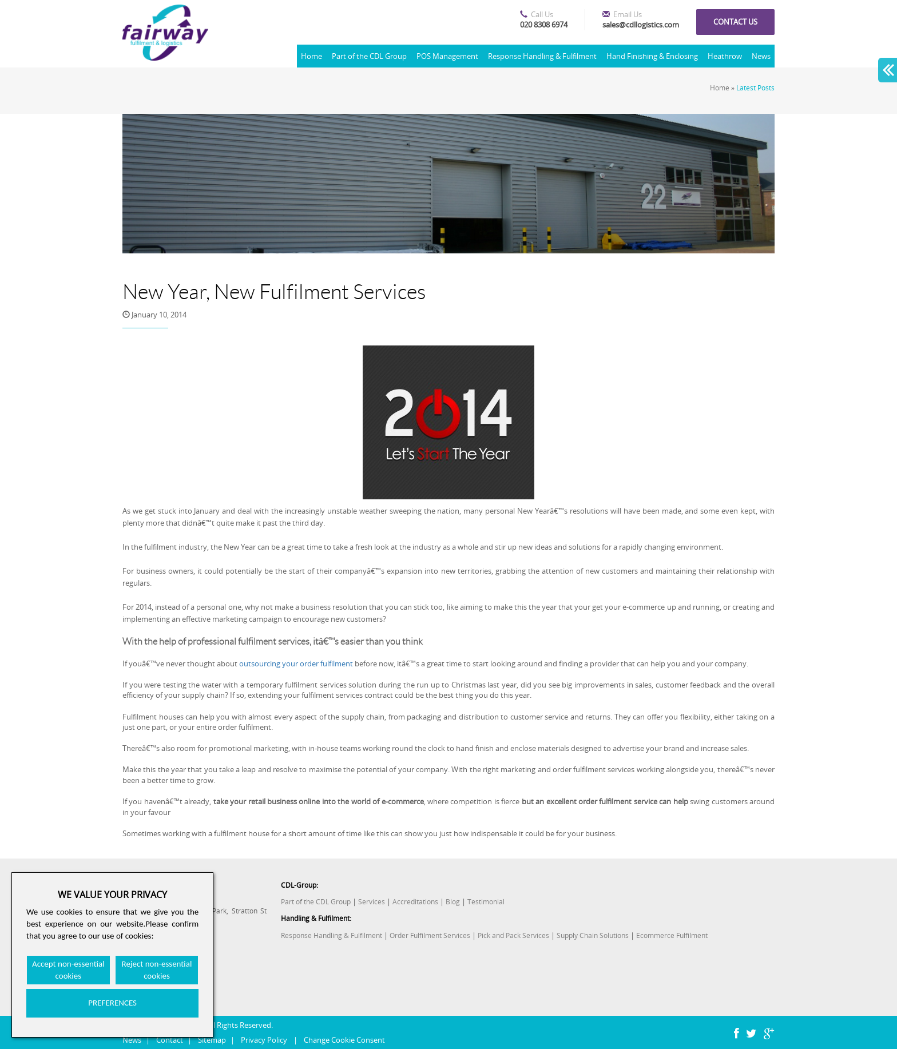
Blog (453, 902)
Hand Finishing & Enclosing (652, 56)
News (761, 56)
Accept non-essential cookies (68, 970)
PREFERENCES (112, 1003)
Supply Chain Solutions (593, 935)
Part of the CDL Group (369, 56)
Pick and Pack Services (513, 935)
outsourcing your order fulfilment (296, 663)
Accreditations (415, 902)
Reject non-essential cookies (157, 970)
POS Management (447, 56)
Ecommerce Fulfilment (672, 935)
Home (311, 56)
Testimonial (486, 902)
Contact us (735, 22)
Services (371, 902)
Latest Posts (755, 88)
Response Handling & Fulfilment (542, 56)
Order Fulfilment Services (430, 935)
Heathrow (725, 56)
